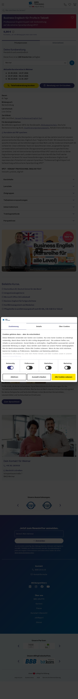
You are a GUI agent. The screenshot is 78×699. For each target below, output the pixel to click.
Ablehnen (14, 377)
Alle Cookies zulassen (63, 377)
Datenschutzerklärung (12, 356)
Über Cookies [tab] (64, 326)
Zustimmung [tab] (14, 326)
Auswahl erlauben (39, 377)
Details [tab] (39, 326)
